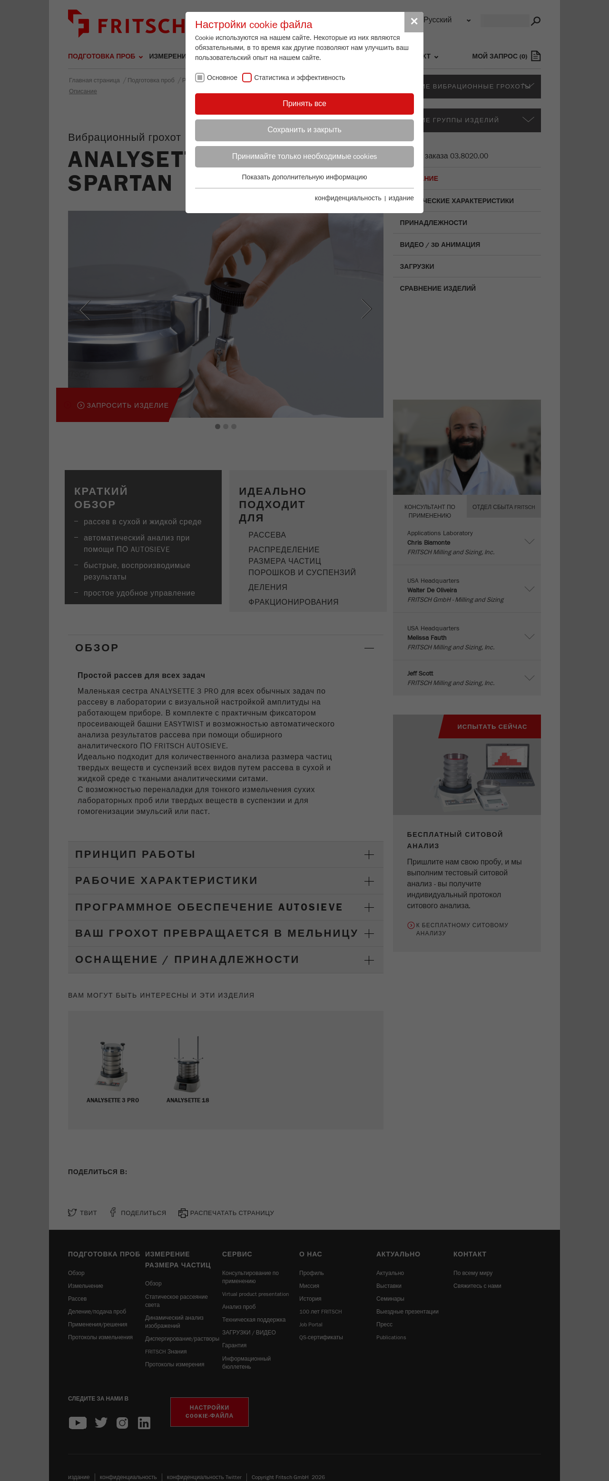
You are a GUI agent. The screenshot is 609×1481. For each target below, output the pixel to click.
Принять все (304, 103)
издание (401, 198)
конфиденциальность (348, 198)
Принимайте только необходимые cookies (304, 156)
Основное (222, 78)
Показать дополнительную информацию (304, 177)
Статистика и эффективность (299, 78)
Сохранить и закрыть (304, 130)
